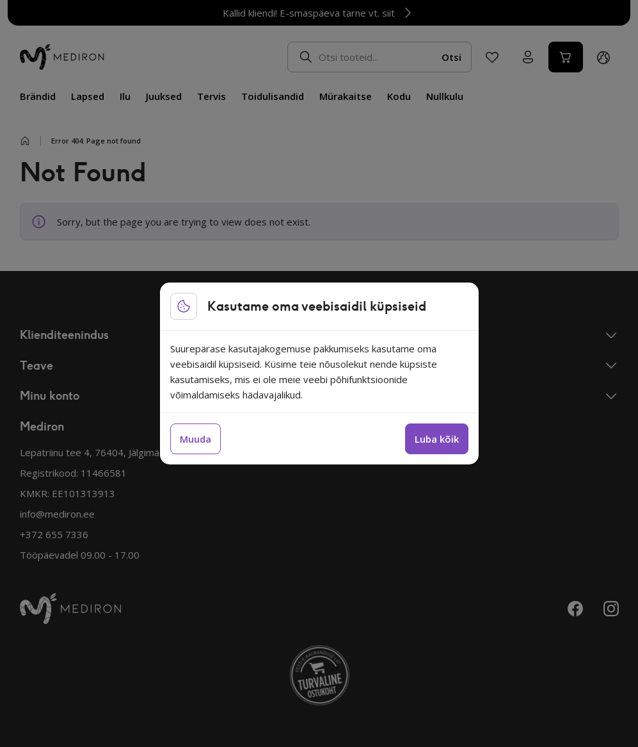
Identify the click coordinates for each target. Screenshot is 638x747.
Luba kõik (437, 438)
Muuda (195, 438)
